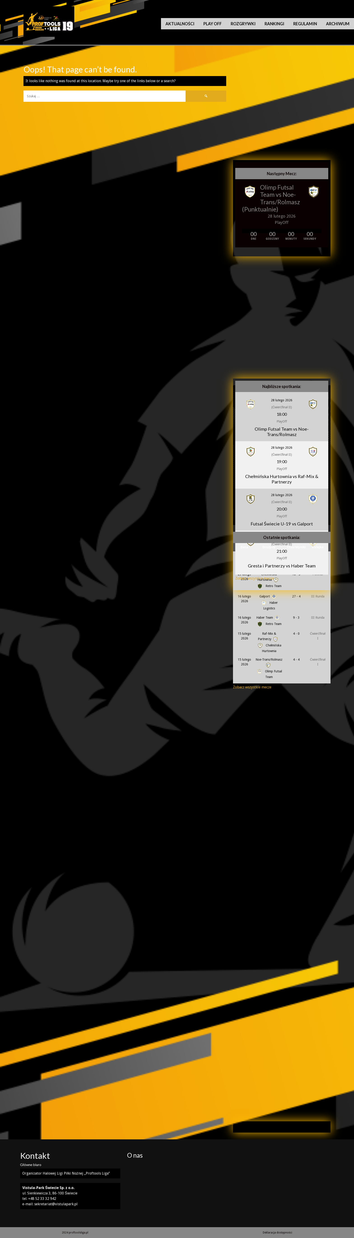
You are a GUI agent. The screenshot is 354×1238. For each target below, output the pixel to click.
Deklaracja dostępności (277, 1232)
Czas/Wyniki (296, 547)
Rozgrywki (243, 23)
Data (244, 547)
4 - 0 (296, 633)
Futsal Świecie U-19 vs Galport (282, 523)
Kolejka (318, 547)
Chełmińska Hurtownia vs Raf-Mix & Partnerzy (281, 479)
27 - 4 (296, 596)
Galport (268, 596)
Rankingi (274, 23)
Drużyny (269, 547)
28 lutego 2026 (281, 400)
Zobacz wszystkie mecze (254, 578)
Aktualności (179, 23)
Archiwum (337, 23)
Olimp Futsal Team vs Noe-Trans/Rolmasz (280, 194)
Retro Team (269, 624)
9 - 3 (296, 617)
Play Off (212, 23)
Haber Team (268, 617)
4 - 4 (296, 659)
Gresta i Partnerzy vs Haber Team (282, 565)
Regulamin (305, 23)
